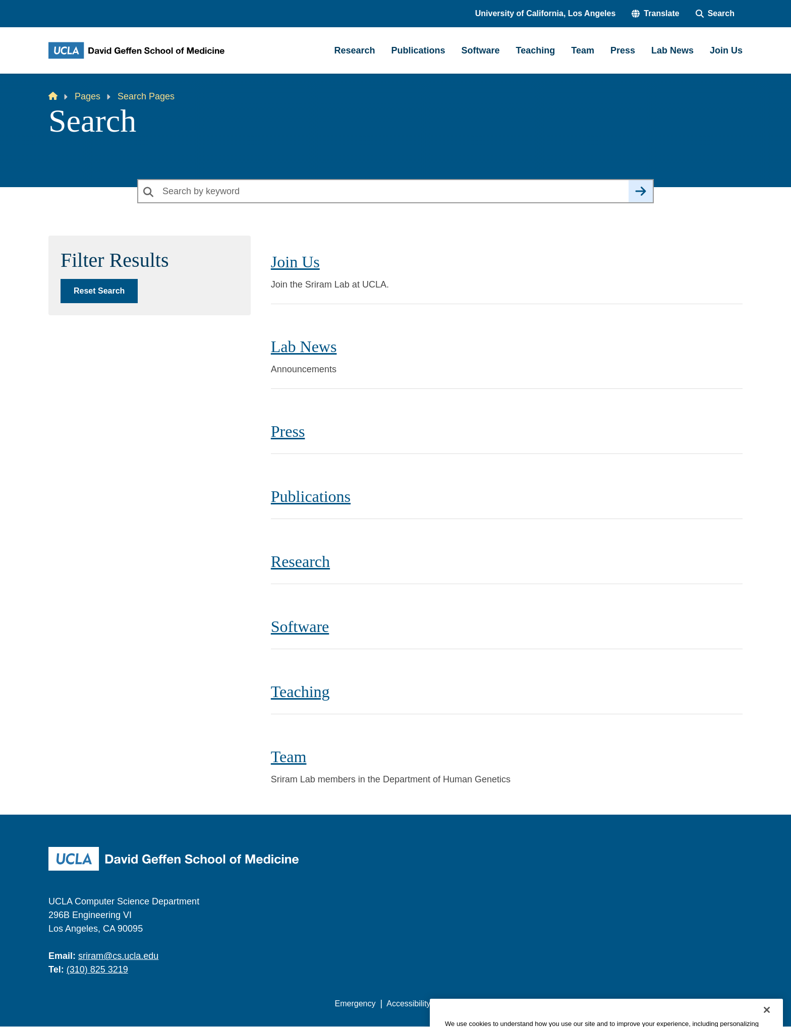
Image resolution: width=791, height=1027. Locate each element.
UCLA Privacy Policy (478, 1003)
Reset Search (99, 291)
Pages (87, 96)
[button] (655, 14)
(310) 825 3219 (97, 969)
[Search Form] (715, 14)
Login (647, 1003)
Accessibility (408, 1003)
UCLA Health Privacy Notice (576, 1003)
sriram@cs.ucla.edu (118, 956)
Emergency (355, 1003)
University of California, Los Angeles (545, 13)
